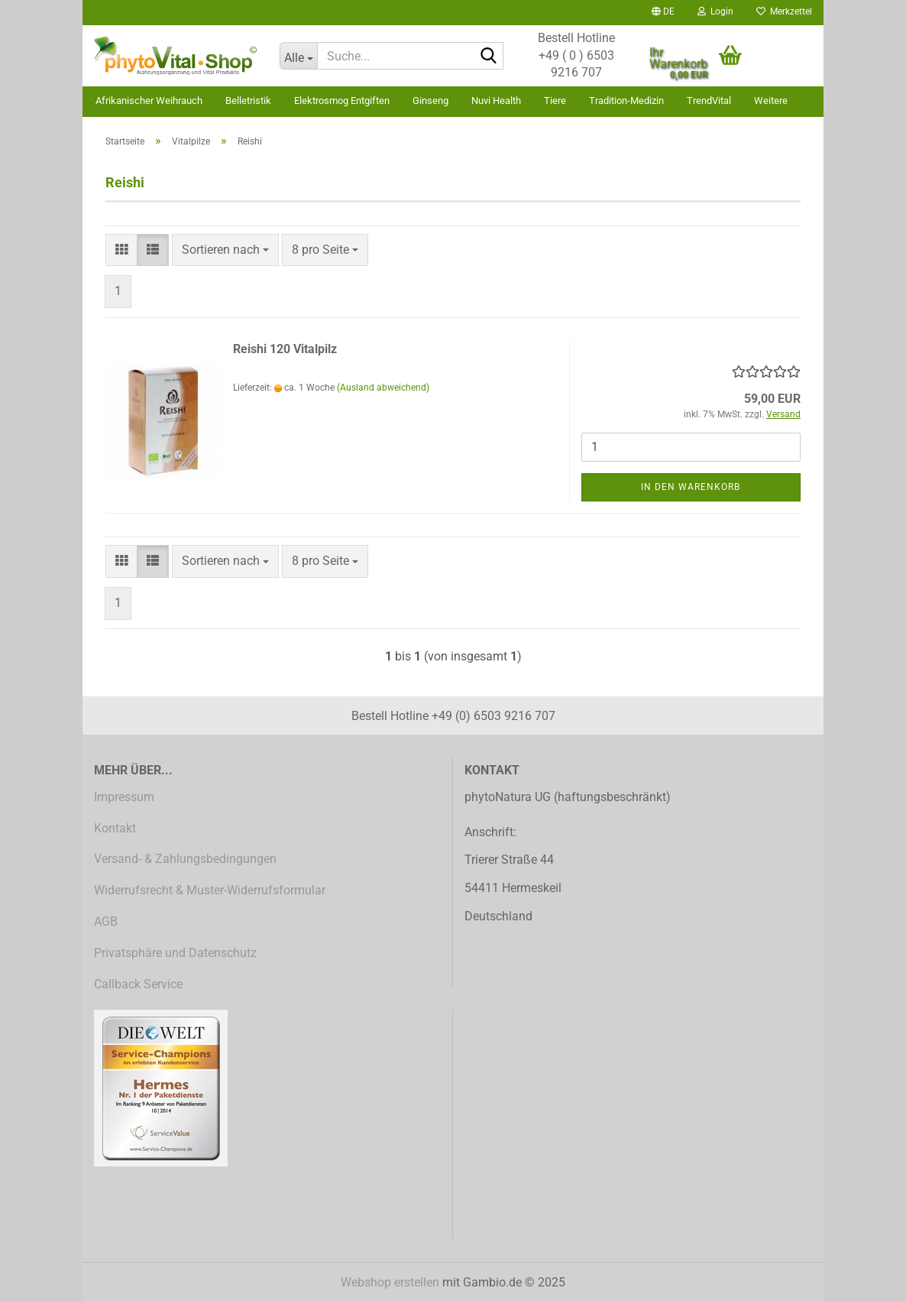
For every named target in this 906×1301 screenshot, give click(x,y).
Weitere (771, 100)
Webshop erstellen (390, 1282)
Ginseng (430, 100)
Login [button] (715, 11)
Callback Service (138, 984)
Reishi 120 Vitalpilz (285, 349)
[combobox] (225, 250)
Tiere (555, 100)
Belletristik (248, 100)
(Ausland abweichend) (383, 387)
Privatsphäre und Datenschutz (175, 953)
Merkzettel (784, 11)
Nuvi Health (496, 100)
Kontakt (115, 828)
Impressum (124, 797)
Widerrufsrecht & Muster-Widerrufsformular (209, 890)
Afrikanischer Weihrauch (148, 100)
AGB (106, 921)
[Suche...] (299, 56)
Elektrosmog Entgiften (342, 100)
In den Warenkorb (690, 487)
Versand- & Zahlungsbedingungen (185, 859)
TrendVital (709, 100)
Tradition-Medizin (626, 100)
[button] (663, 12)
